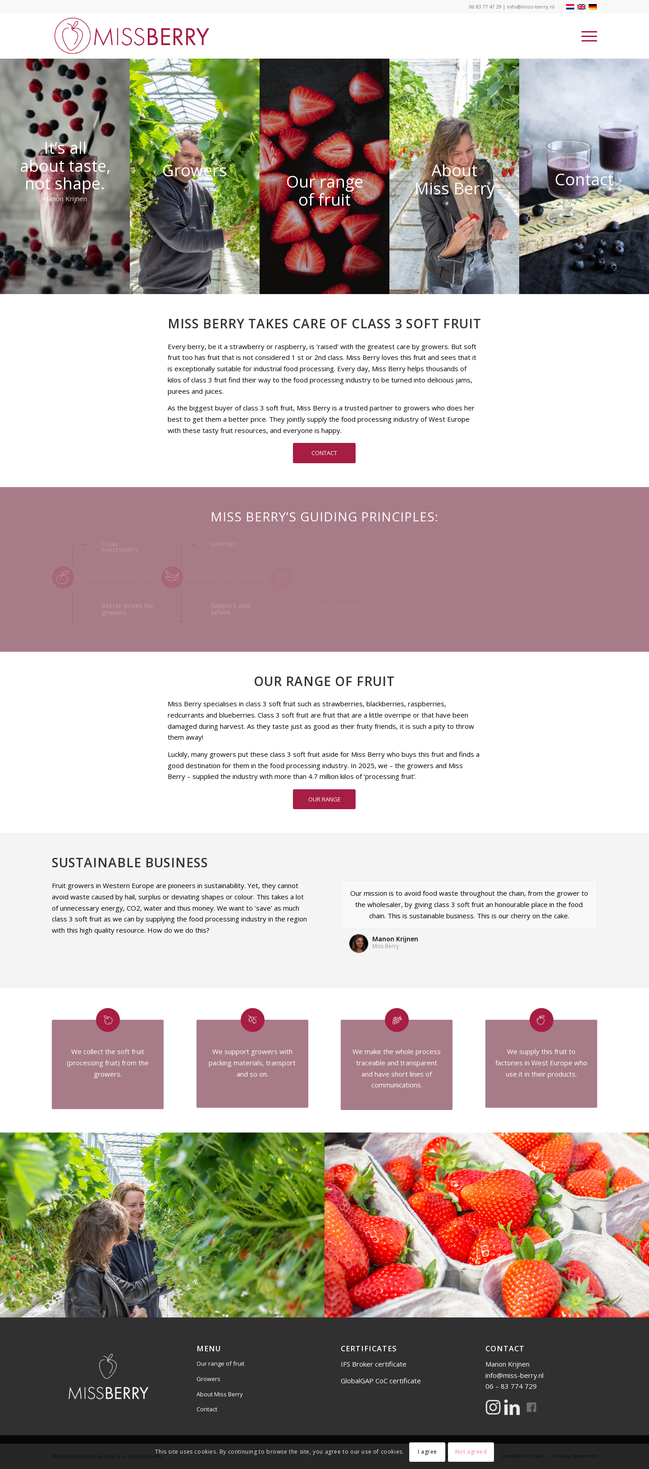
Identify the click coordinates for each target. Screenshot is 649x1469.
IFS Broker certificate (374, 1363)
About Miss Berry (220, 1394)
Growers (208, 1379)
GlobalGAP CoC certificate (382, 1380)
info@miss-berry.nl (530, 6)
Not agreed (471, 1451)
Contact (207, 1409)
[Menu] (586, 36)
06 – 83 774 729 (511, 1386)
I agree (427, 1451)
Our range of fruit (220, 1363)
